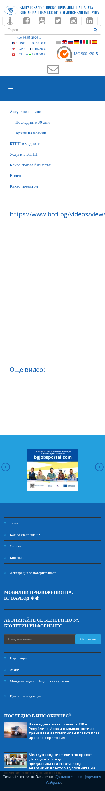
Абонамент (88, 639)
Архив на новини (30, 133)
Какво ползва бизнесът (30, 165)
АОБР (11, 670)
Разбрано (53, 782)
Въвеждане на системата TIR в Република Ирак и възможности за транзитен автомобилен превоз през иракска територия (64, 731)
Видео (15, 175)
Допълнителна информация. (78, 777)
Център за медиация (22, 696)
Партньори (15, 658)
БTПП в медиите (25, 143)
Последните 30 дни (32, 122)
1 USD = (29, 43)
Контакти (14, 558)
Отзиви (12, 546)
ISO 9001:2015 (77, 54)
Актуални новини (25, 111)
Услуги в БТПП (23, 154)
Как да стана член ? (22, 535)
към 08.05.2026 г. (29, 37)
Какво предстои (24, 186)
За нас (11, 523)
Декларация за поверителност (30, 573)
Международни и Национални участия (37, 681)
